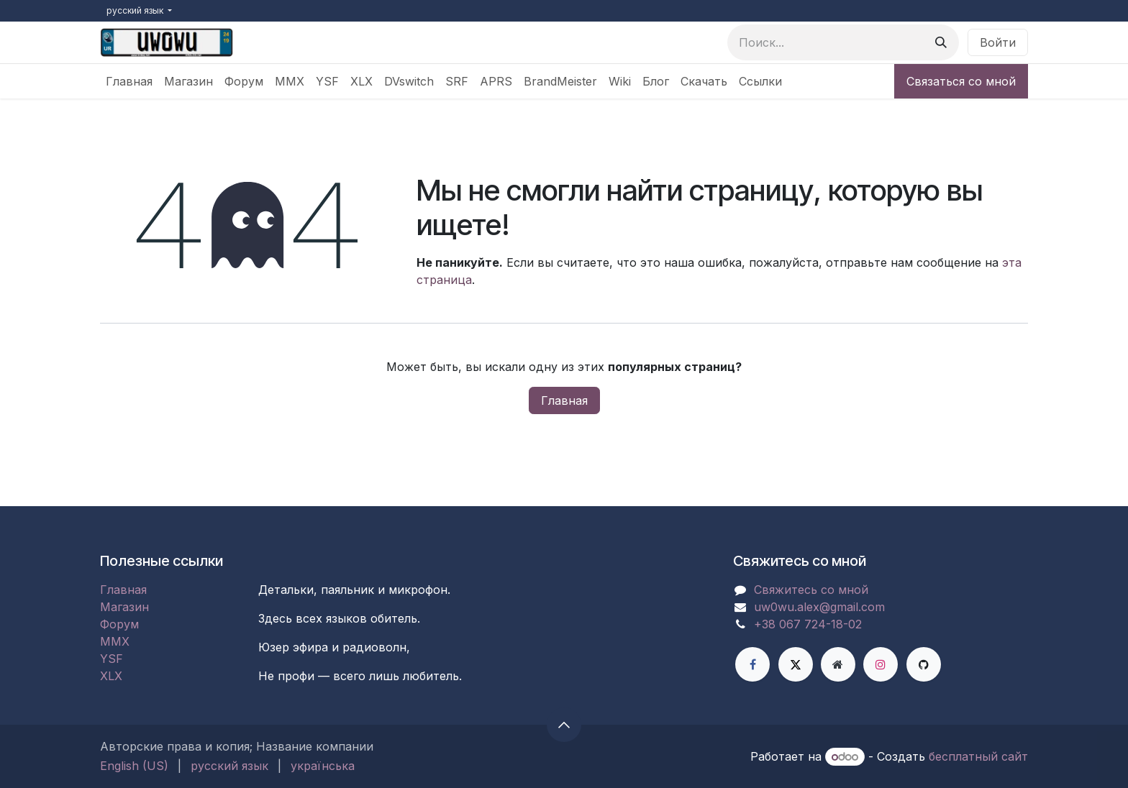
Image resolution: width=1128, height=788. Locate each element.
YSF (111, 658)
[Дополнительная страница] (838, 664)
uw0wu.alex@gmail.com (819, 607)
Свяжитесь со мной (811, 589)
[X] (795, 664)
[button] (564, 724)
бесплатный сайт (978, 756)
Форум (119, 624)
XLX (111, 676)
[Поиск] (941, 42)
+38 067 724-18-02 (808, 624)
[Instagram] (880, 664)
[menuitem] (129, 81)
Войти (998, 42)
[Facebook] (752, 664)
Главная (564, 400)
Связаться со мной (961, 81)
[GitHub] (923, 664)
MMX (114, 641)
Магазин (124, 607)
